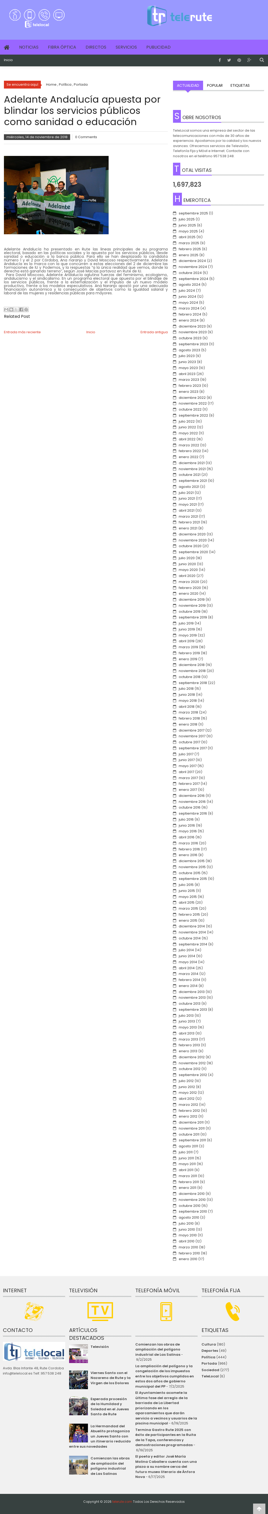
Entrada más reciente (22, 332)
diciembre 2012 (192, 1057)
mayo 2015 (188, 896)
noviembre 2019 (192, 605)
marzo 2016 (188, 843)
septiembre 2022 (193, 415)
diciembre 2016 (192, 795)
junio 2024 (187, 296)
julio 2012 (186, 1080)
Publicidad (158, 47)
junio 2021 (187, 498)
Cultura (209, 1344)
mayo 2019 (188, 635)
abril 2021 (186, 510)
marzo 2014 (188, 973)
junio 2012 (187, 1086)
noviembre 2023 (193, 332)
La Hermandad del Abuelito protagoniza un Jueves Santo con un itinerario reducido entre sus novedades (100, 1436)
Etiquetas (240, 85)
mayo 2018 (188, 700)
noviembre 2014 (192, 932)
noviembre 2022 (193, 403)
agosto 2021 (189, 486)
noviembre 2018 (192, 670)
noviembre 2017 (192, 736)
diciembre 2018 (192, 664)
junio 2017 (187, 759)
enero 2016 (188, 854)
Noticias (28, 47)
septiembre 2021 (193, 480)
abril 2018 (186, 706)
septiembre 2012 (193, 1074)
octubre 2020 (190, 545)
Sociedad (210, 1369)
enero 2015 (188, 920)
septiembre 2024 (193, 278)
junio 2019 (187, 629)
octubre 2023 (190, 338)
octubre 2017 (189, 742)
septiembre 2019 (193, 617)
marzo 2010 (188, 1247)
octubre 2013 (189, 1003)
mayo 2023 (188, 367)
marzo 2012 (188, 1104)
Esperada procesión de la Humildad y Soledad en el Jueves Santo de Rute (110, 1406)
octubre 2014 (190, 938)
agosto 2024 (189, 284)
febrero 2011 (189, 1181)
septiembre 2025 (193, 213)
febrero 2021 (189, 522)
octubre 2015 (189, 872)
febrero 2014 (189, 979)
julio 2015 (186, 884)
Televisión (100, 1346)
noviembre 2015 (192, 866)
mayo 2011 (187, 1163)
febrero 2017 (189, 783)
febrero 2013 (189, 1045)
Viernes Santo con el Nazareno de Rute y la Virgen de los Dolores (111, 1378)
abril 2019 (186, 641)
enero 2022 (188, 456)
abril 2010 (186, 1241)
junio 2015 (187, 890)
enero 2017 (188, 789)
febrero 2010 (189, 1253)
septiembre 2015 (193, 878)
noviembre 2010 (192, 1199)
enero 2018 (188, 724)
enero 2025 (188, 255)
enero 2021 (188, 528)
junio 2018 (187, 694)
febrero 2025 (190, 249)
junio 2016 (187, 825)
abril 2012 (186, 1098)
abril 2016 (186, 837)
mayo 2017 (188, 765)
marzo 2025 (189, 243)
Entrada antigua (154, 332)
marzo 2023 (189, 379)
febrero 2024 (190, 314)
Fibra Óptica (62, 47)
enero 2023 (188, 391)
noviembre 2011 (192, 1128)
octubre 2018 (189, 676)
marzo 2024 (189, 308)
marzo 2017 (188, 777)
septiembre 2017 (193, 748)
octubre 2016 (189, 807)
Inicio (8, 60)
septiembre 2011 (192, 1140)
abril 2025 (187, 237)
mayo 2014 (188, 962)
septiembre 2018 (193, 682)
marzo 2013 (188, 1039)
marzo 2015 (188, 908)
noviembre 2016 (192, 801)
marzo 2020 (189, 581)
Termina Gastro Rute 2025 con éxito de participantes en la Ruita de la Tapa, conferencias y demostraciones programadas (165, 1437)
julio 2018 (186, 688)
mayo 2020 (188, 569)
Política (208, 1357)
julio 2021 (186, 492)
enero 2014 (188, 985)
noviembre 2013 (192, 997)
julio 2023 (187, 355)
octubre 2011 (189, 1134)
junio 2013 (187, 1021)
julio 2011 (186, 1152)
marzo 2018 (188, 712)
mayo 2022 (188, 433)
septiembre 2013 (193, 1009)
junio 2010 (187, 1229)
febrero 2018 (189, 718)
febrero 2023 (190, 385)
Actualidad (188, 85)
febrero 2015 (189, 914)
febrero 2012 (189, 1110)
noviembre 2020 (193, 540)
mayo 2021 (188, 504)
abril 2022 (187, 439)
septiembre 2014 (193, 944)
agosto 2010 (189, 1217)
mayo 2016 (188, 831)
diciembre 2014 (192, 926)
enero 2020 (188, 593)
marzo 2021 (188, 516)
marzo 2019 (188, 647)
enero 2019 (188, 659)
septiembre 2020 (193, 552)
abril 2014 (187, 968)
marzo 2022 (189, 445)
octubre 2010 (189, 1205)
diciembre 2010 (192, 1193)
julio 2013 (186, 1015)
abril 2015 (186, 902)
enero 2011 (187, 1187)
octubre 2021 (189, 474)
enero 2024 (189, 320)
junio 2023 (187, 361)
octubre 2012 (189, 1068)
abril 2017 (186, 771)
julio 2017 (186, 754)
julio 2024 (187, 290)
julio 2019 (186, 623)
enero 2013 (188, 1051)
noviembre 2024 (193, 266)
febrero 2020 (190, 587)
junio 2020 (187, 564)
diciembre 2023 (192, 326)
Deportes (210, 1350)
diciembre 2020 (192, 534)
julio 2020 (187, 558)
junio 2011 (186, 1158)
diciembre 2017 (191, 730)
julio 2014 (186, 950)
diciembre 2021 (192, 462)
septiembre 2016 (193, 813)
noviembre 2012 (192, 1063)
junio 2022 (187, 427)
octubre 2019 (189, 611)
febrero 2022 (190, 450)
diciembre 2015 (192, 860)
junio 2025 (187, 225)
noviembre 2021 (192, 468)
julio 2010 (186, 1223)
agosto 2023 (189, 350)
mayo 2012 (188, 1092)
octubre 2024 (190, 272)
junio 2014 (187, 956)
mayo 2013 (188, 1027)
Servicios (126, 47)
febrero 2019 (189, 653)
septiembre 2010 (193, 1211)
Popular (215, 85)
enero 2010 (188, 1258)
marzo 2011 (188, 1175)
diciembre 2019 (192, 599)
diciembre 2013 (192, 991)
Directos (96, 47)
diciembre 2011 (191, 1122)
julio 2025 (187, 219)
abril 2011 (186, 1169)
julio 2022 (187, 421)
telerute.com (122, 1501)
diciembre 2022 (192, 397)
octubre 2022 (190, 409)
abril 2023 (187, 373)
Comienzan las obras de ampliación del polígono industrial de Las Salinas (110, 1466)
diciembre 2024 (192, 260)
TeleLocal (210, 1376)
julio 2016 (186, 819)
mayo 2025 (188, 231)
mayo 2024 (188, 302)
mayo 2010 (188, 1235)
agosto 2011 (188, 1146)
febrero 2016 (189, 849)
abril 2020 (187, 575)
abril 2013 (186, 1033)
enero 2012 (188, 1116)
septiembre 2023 (193, 344)
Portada (209, 1363)
